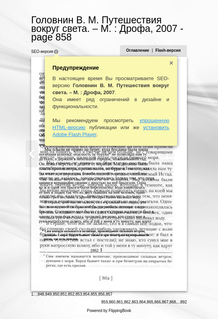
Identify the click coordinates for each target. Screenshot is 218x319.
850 (56, 294)
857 (109, 294)
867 (165, 302)
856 (101, 294)
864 (142, 302)
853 (79, 294)
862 (127, 302)
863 (135, 302)
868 (173, 302)
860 (112, 302)
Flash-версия (168, 50)
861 (119, 302)
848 (41, 294)
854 (86, 294)
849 (48, 294)
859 (104, 302)
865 (150, 302)
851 (63, 294)
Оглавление (137, 50)
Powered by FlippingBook (109, 310)
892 (183, 302)
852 (71, 294)
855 (94, 294)
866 (158, 302)
